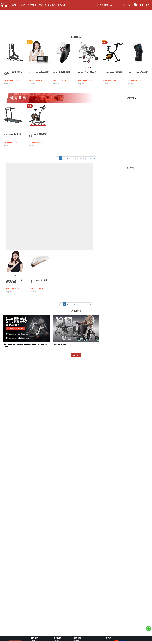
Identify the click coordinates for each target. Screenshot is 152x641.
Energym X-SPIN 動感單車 (112, 72)
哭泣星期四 (32, 5)
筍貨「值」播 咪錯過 (47, 5)
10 (91, 158)
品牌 (23, 5)
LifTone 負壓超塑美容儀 (61, 72)
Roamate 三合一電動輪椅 (87, 72)
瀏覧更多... (76, 355)
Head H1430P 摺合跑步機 (13, 134)
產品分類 (15, 5)
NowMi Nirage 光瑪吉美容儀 (38, 72)
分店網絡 (61, 5)
